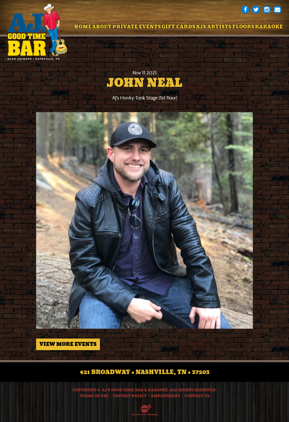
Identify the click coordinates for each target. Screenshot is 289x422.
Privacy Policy (129, 396)
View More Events (68, 344)
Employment (165, 396)
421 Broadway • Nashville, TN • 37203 (144, 372)
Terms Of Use (94, 396)
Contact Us (197, 396)
